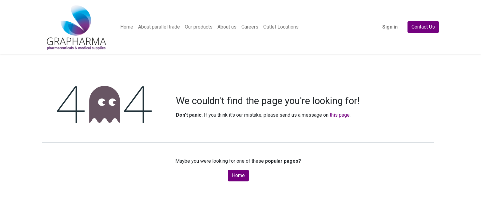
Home (238, 175)
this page (340, 115)
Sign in (390, 27)
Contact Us (423, 27)
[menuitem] (127, 27)
